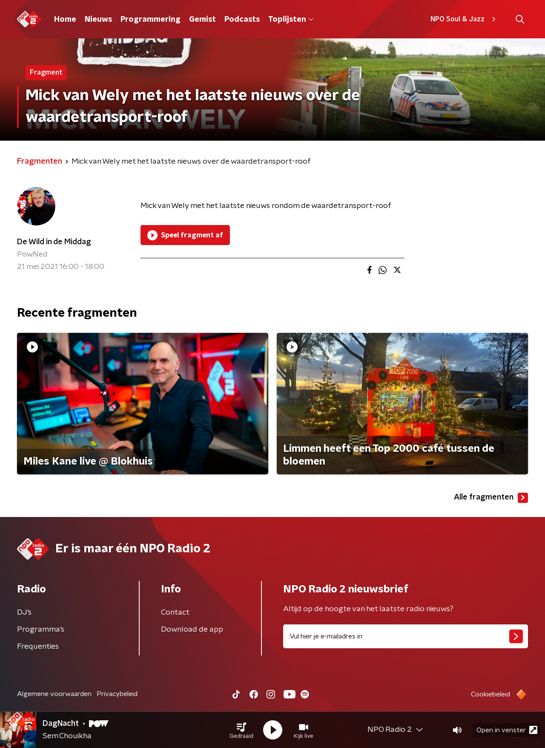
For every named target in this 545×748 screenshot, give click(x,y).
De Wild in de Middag (54, 242)
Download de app (192, 629)
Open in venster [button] (506, 730)
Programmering (150, 19)
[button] (241, 730)
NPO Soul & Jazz (464, 19)
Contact (175, 612)
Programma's (40, 629)
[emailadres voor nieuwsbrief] (405, 636)
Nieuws (98, 19)
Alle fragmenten (491, 498)
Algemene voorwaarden (54, 693)
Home (65, 19)
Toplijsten (290, 19)
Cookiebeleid (490, 694)
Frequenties (38, 646)
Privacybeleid (117, 693)
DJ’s (24, 612)
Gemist (202, 19)
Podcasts (242, 19)
